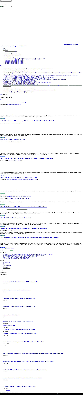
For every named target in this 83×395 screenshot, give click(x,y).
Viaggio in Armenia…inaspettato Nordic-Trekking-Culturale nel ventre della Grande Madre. (18, 71)
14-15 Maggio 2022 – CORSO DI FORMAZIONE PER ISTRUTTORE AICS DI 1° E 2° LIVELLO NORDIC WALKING (23, 76)
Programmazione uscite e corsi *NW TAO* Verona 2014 (14, 61)
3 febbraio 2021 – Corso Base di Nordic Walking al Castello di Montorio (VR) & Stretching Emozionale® (21, 84)
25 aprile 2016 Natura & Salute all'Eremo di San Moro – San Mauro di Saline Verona (23, 207)
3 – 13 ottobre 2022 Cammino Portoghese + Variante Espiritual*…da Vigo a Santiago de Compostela (20, 74)
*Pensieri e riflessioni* (6, 56)
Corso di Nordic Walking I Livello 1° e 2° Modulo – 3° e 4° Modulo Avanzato (19, 298)
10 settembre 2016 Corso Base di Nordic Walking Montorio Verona (18, 177)
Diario (16, 104)
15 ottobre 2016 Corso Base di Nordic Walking (13, 102)
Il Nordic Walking (6, 50)
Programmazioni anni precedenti (8, 57)
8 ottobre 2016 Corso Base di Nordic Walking (12, 139)
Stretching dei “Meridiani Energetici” (11, 51)
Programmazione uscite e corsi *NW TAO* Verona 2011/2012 (15, 63)
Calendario (4, 4)
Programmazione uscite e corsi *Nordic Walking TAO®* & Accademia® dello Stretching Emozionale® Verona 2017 (25, 58)
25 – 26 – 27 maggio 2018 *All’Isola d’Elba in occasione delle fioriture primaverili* (20, 281)
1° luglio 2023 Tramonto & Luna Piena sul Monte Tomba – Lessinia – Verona (16, 92)
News (18, 104)
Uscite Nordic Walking (17, 160)
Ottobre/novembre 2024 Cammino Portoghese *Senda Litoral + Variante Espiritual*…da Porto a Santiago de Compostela (23, 255)
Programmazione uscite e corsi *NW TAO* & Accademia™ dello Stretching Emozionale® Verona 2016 (22, 59)
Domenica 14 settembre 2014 (9, 325)
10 (8, 248)
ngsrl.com (8, 390)
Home (4, 48)
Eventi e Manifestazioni (22, 179)
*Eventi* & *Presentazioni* (7, 54)
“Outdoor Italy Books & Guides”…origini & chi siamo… (12, 55)
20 (9, 248)
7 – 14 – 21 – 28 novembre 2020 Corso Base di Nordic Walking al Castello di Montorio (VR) (18, 87)
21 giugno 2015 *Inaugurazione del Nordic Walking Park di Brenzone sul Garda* (20, 333)
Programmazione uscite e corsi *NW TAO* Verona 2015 (14, 60)
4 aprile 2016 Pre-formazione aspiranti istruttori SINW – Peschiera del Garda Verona (23, 228)
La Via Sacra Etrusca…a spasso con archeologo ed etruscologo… (16, 290)
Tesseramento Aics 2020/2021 (8, 52)
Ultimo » (12, 248)
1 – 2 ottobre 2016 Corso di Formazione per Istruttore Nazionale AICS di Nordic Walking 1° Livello (27, 120)
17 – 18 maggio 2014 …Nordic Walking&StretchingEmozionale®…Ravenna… (19, 329)
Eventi (4, 264)
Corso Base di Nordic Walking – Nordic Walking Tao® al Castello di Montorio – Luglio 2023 (18, 91)
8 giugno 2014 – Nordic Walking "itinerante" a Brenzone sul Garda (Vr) (18, 321)
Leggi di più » (2, 118)
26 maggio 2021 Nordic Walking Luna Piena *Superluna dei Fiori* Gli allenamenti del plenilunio (19, 80)
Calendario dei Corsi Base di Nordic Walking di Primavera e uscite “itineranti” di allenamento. (19, 83)
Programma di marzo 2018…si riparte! (11, 314)
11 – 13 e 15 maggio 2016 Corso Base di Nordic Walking (15, 196)
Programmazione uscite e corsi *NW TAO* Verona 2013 (14, 62)
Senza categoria (5, 267)
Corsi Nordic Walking (10, 104)
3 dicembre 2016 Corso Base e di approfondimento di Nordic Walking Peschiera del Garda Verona (23, 341)
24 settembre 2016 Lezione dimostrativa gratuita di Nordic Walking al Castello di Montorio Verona (27, 158)
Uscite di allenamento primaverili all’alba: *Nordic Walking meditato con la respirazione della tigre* (20, 81)
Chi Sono (4, 49)
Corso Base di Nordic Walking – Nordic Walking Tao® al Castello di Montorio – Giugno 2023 (19, 69)
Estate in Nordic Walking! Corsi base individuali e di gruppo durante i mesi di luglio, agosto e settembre (20, 90)
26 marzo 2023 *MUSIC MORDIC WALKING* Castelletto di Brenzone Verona (16, 70)
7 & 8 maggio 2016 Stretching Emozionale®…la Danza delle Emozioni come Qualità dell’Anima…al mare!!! (29, 237)
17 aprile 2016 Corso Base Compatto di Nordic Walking (15, 217)
